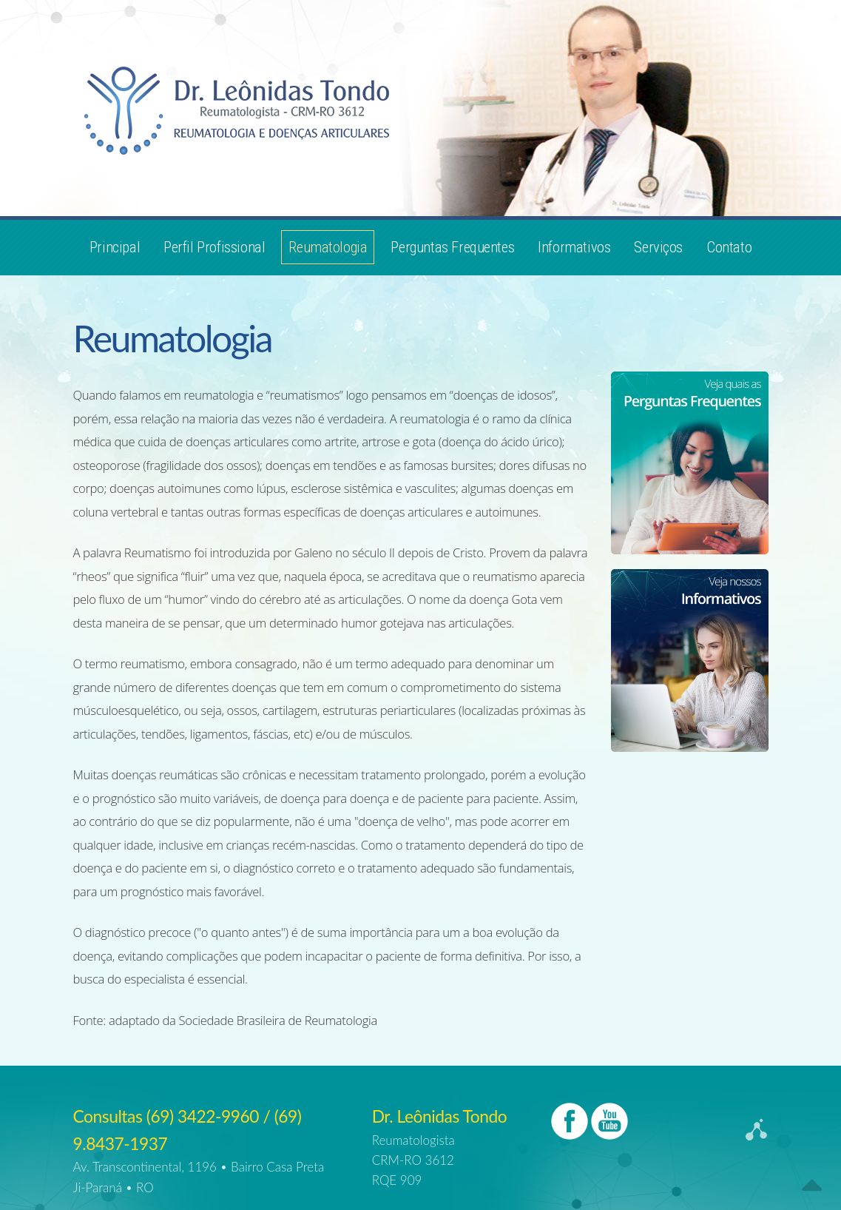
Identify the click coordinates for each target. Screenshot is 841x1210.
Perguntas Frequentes (452, 247)
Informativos (574, 247)
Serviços (658, 247)
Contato (729, 247)
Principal (114, 247)
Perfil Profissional (214, 247)
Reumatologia (327, 247)
